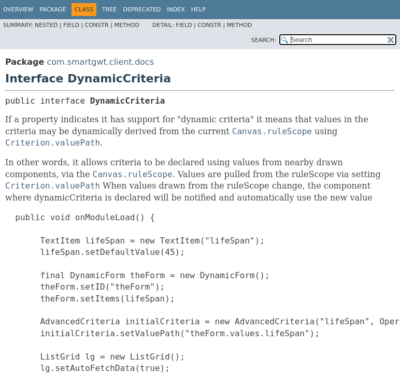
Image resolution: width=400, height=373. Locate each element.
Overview (18, 9)
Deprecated (142, 9)
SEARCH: (263, 40)
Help (198, 9)
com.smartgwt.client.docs (100, 62)
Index (175, 9)
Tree (109, 9)
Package (53, 9)
